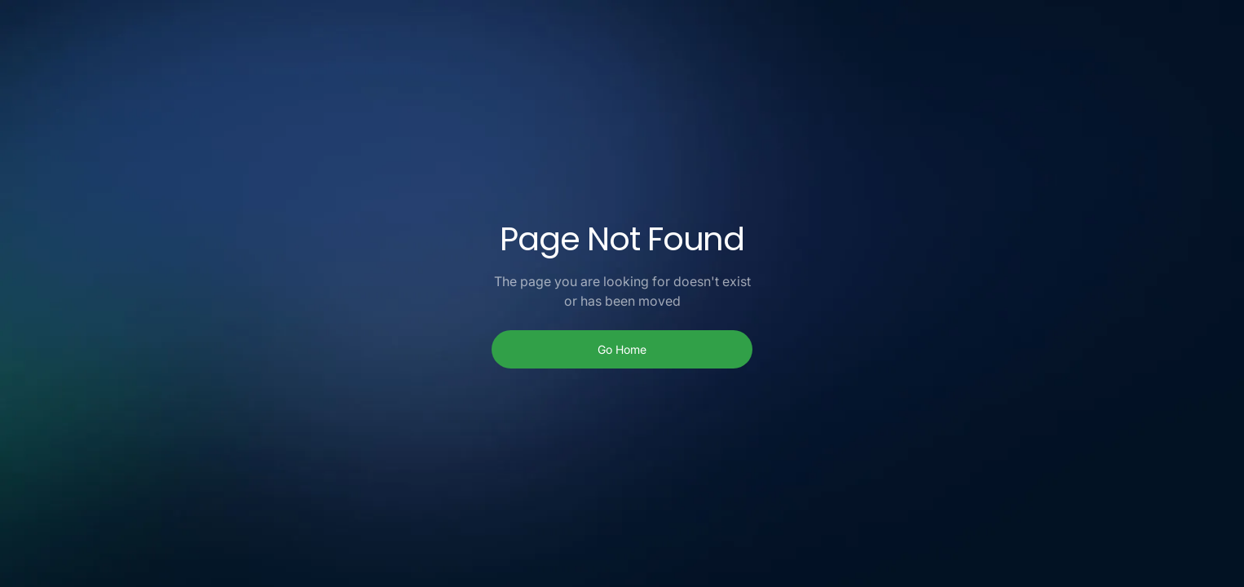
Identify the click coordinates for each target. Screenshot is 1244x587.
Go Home (622, 349)
